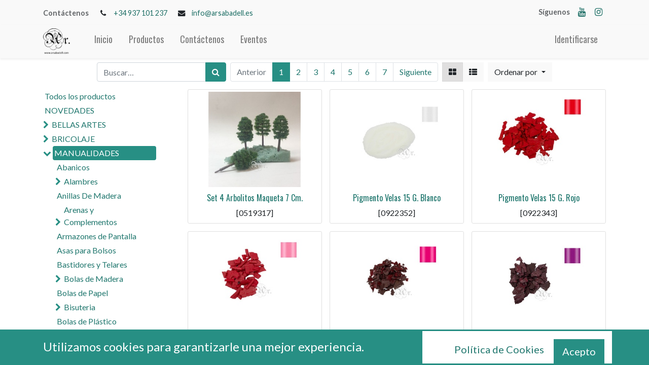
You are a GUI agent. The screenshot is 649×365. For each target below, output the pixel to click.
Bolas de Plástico (87, 321)
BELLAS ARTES (79, 124)
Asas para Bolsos (86, 250)
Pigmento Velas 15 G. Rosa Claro (254, 340)
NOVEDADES (69, 110)
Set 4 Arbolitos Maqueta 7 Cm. (255, 198)
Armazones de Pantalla (96, 236)
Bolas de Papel (82, 293)
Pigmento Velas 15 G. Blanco (397, 198)
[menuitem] (103, 41)
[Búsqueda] (215, 72)
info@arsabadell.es (222, 13)
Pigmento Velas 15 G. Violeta (539, 340)
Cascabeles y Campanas (106, 335)
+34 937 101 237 (140, 13)
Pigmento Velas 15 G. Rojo (539, 198)
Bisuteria (79, 307)
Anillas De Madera (89, 195)
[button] (520, 72)
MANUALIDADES (86, 153)
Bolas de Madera (93, 278)
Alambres (81, 181)
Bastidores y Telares (92, 264)
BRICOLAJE (73, 138)
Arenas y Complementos (90, 216)
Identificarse (576, 39)
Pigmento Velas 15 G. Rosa (396, 340)
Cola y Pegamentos (90, 349)
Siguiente (415, 72)
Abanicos (73, 167)
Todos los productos (80, 96)
